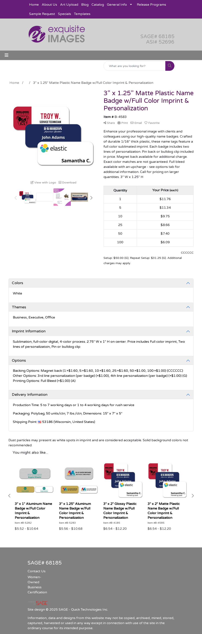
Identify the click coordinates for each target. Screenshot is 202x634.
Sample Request (42, 14)
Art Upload (69, 5)
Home (34, 5)
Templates (82, 14)
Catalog (98, 5)
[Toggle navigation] (6, 55)
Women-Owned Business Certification (37, 584)
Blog (85, 5)
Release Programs (151, 5)
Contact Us (37, 571)
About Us (49, 5)
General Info (117, 5)
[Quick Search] (135, 66)
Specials (64, 14)
